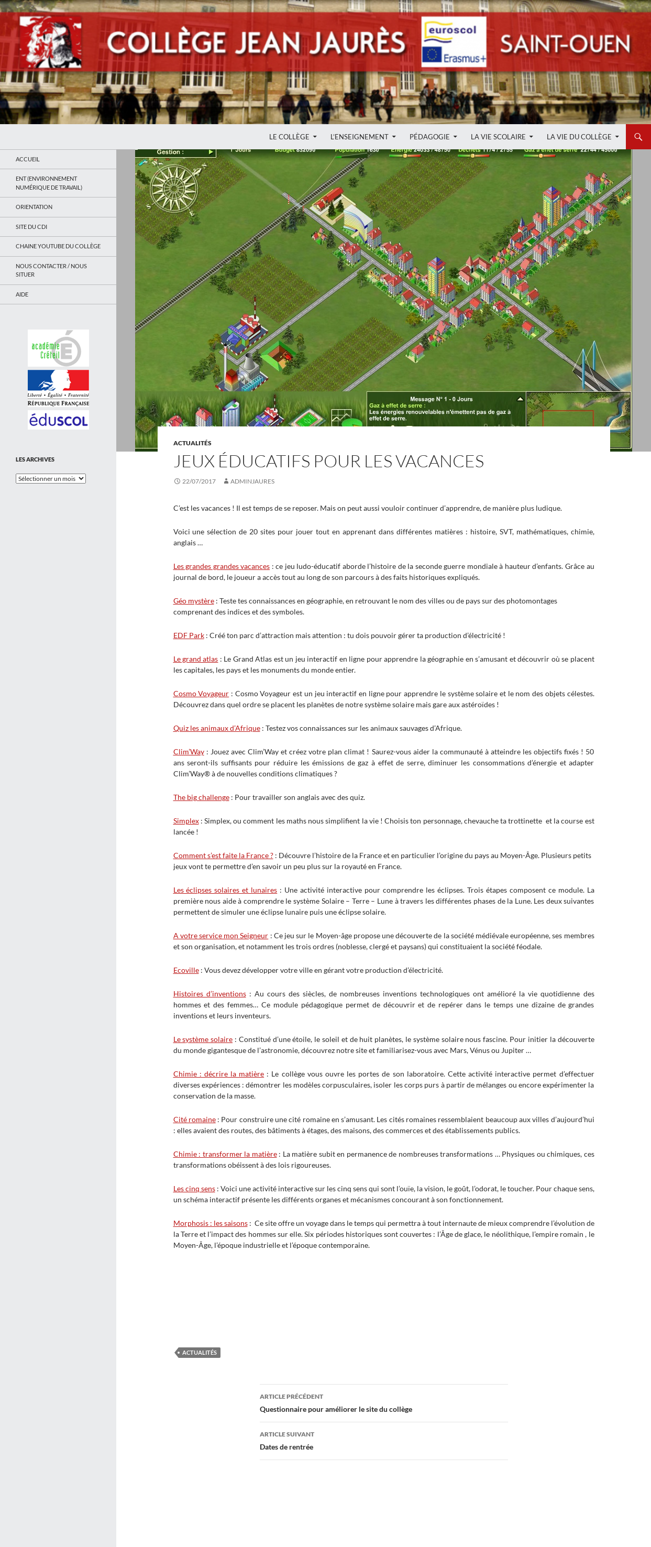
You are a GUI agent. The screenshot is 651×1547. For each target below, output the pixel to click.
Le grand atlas (195, 658)
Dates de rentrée (384, 1439)
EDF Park (188, 635)
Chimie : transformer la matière (225, 1153)
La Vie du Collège (579, 137)
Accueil (28, 159)
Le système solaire (203, 1039)
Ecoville (186, 969)
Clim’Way (188, 751)
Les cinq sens (194, 1188)
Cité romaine (194, 1119)
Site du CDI (31, 226)
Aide (22, 294)
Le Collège (289, 137)
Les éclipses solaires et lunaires (225, 889)
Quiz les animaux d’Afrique (216, 727)
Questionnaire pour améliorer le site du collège (384, 1401)
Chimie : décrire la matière (218, 1073)
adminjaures (252, 481)
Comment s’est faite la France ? (223, 855)
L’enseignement (359, 137)
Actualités (192, 443)
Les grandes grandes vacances (221, 566)
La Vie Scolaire (498, 137)
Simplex (186, 820)
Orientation (34, 206)
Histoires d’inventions (209, 993)
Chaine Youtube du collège (58, 246)
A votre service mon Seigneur (221, 935)
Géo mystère (193, 600)
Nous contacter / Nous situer (51, 270)
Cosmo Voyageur (201, 693)
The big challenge (201, 797)
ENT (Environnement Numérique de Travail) (49, 183)
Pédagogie (430, 137)
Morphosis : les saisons (210, 1223)
